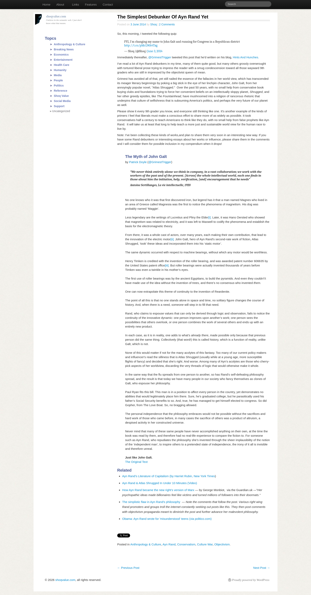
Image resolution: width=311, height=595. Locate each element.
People (58, 80)
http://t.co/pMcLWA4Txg (140, 45)
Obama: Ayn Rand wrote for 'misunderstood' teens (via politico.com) (167, 518)
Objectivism (222, 544)
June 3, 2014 (154, 51)
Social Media (62, 101)
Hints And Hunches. (246, 57)
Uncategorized (61, 111)
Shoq (153, 24)
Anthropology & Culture (145, 544)
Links (75, 4)
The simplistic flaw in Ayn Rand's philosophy (152, 502)
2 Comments (167, 24)
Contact (108, 4)
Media (58, 75)
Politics (59, 85)
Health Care (61, 64)
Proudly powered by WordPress (250, 580)
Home (46, 4)
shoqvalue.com (65, 580)
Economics (61, 54)
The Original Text (136, 461)
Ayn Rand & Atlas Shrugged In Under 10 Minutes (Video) (159, 483)
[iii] (167, 265)
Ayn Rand (169, 544)
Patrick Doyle (138, 162)
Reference (60, 90)
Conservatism (186, 544)
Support (59, 106)
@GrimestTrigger (159, 57)
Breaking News (64, 49)
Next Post (261, 567)
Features (91, 4)
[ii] (172, 239)
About (60, 4)
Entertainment (63, 59)
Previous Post (128, 567)
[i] (209, 217)
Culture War (205, 544)
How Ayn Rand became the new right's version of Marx (158, 490)
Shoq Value (61, 95)
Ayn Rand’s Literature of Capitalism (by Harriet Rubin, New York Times (168, 476)
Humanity (60, 70)
